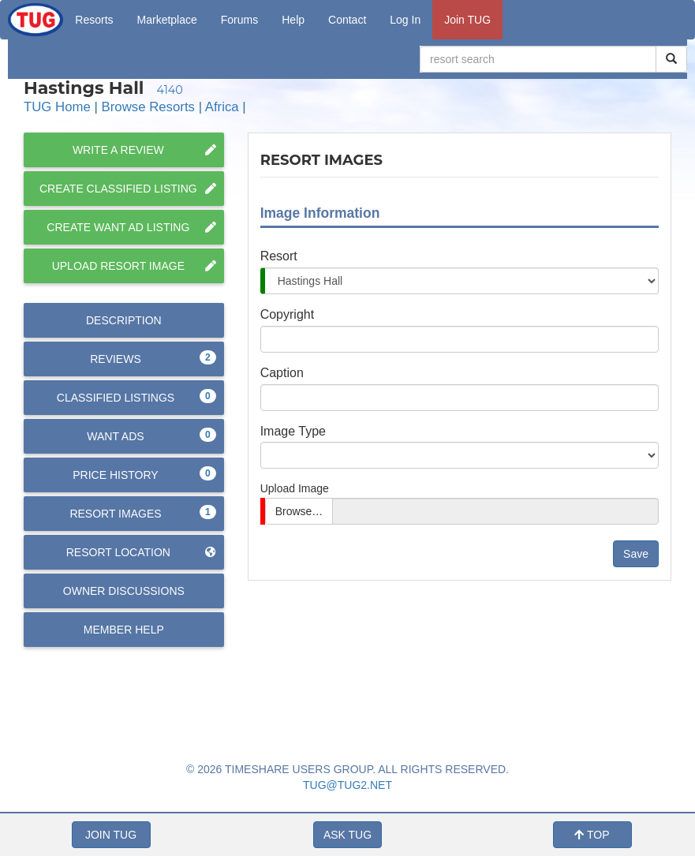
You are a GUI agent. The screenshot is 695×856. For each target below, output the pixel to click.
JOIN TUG (110, 834)
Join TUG (467, 19)
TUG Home (57, 106)
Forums (239, 19)
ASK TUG (347, 834)
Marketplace (167, 19)
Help (293, 19)
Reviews (152, 357)
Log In (405, 19)
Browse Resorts (148, 106)
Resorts (94, 19)
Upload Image (294, 488)
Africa (222, 106)
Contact (347, 19)
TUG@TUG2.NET (347, 785)
